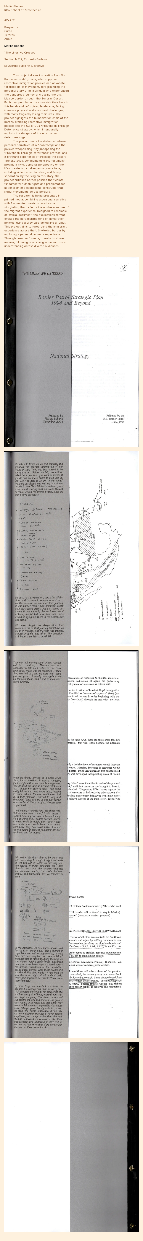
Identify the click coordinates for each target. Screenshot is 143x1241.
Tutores (9, 35)
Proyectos (11, 27)
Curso (8, 31)
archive (39, 65)
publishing (25, 65)
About (8, 39)
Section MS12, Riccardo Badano (25, 59)
